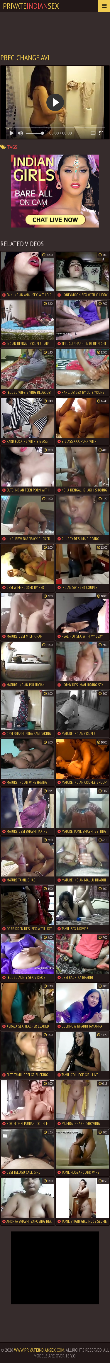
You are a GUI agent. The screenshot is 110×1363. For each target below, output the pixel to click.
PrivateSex (31, 5)
